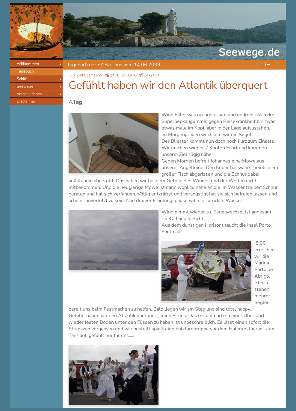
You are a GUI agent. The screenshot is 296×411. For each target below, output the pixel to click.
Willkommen (28, 64)
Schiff (21, 79)
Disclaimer (26, 101)
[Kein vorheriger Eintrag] (258, 65)
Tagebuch (25, 71)
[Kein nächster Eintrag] (277, 65)
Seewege (25, 86)
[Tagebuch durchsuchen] (267, 65)
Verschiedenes (29, 94)
